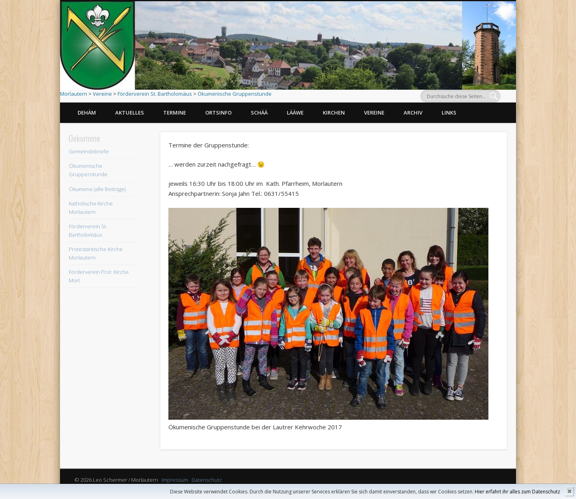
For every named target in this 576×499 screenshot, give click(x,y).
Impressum (175, 479)
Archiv (413, 112)
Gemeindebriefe (89, 151)
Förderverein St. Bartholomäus (155, 93)
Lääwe (295, 112)
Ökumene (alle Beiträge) (97, 189)
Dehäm (87, 112)
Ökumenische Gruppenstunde (235, 93)
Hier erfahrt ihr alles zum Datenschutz (517, 491)
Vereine (102, 93)
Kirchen (334, 112)
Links (449, 112)
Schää (259, 112)
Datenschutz (207, 479)
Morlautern (73, 93)
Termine (174, 112)
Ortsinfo (218, 112)
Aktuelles (129, 112)
